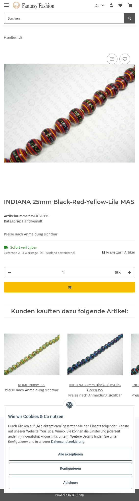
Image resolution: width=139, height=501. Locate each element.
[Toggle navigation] (6, 3)
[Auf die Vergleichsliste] (112, 59)
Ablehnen (70, 483)
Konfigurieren (70, 468)
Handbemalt (32, 221)
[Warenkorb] (130, 5)
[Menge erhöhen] (129, 272)
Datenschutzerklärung (67, 441)
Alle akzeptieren (70, 454)
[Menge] (63, 272)
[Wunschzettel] (120, 5)
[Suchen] (64, 18)
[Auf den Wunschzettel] (124, 59)
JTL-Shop (78, 495)
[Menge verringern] (9, 272)
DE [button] (97, 5)
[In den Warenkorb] (69, 287)
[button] (111, 5)
